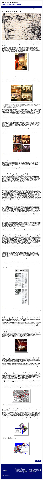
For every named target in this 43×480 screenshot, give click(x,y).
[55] (39, 162)
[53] (5, 45)
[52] (34, 43)
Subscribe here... (35, 471)
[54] (7, 160)
